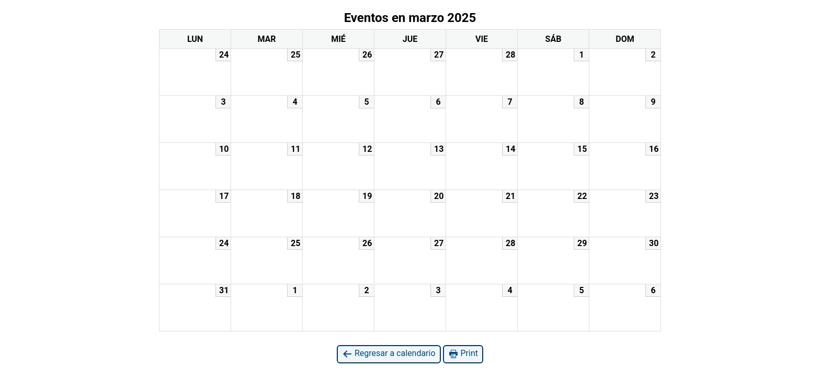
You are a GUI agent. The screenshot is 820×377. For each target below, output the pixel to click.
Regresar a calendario (389, 353)
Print (463, 353)
